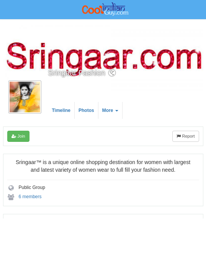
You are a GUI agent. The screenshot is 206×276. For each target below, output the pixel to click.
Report (186, 136)
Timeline (61, 110)
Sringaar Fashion (76, 73)
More (110, 110)
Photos (86, 110)
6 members (30, 196)
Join (18, 136)
